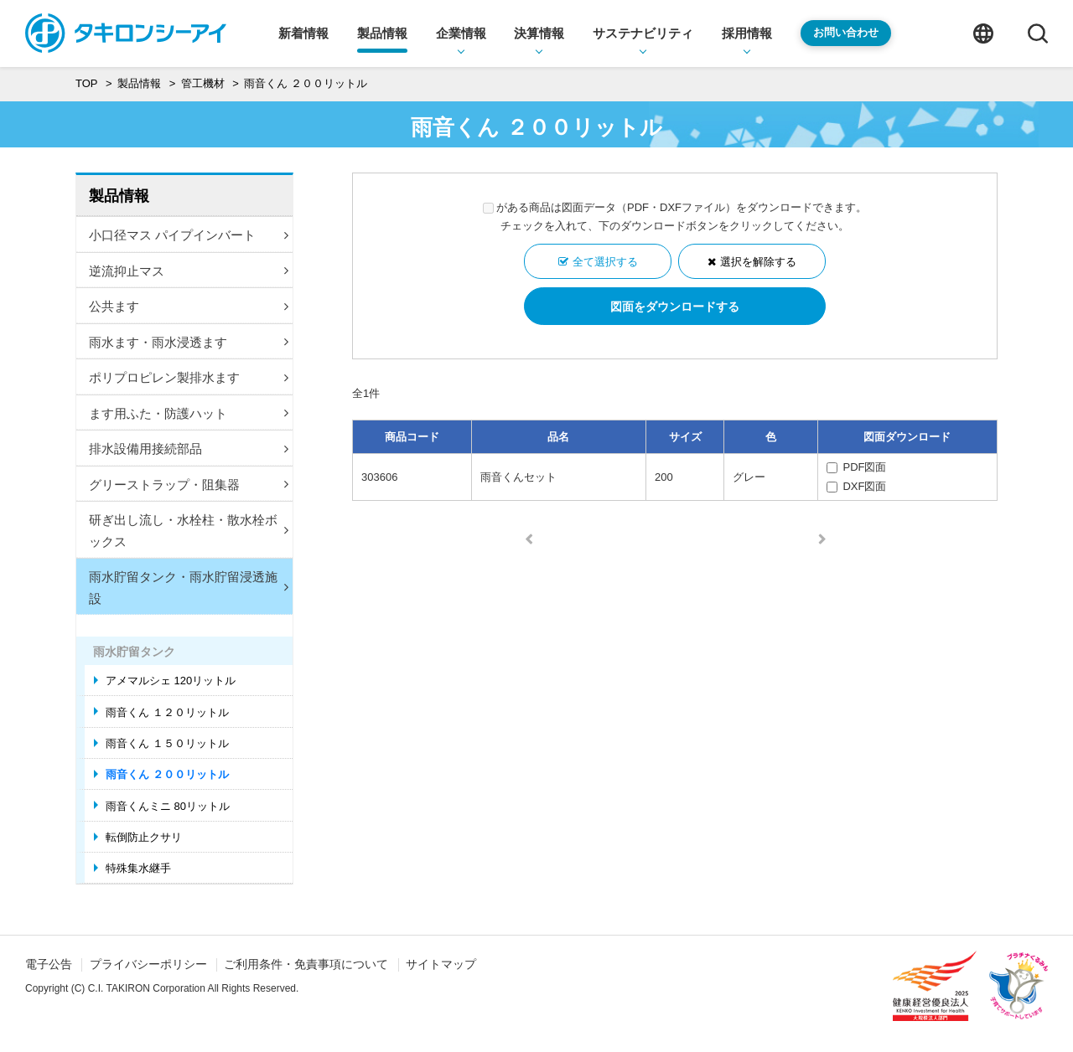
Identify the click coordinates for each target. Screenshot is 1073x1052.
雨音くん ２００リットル (167, 774)
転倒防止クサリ (144, 837)
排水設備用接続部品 (188, 448)
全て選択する (605, 261)
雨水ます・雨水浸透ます (188, 342)
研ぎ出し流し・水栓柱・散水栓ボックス (188, 531)
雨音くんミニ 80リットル (168, 806)
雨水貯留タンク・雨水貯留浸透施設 (188, 588)
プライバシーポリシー (148, 964)
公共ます (188, 306)
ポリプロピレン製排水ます (188, 377)
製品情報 (119, 196)
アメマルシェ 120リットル (171, 680)
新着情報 (303, 33)
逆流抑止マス (188, 271)
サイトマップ (441, 964)
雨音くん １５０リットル (167, 743)
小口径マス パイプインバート (188, 235)
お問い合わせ (846, 32)
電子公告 (48, 964)
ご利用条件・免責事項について (306, 964)
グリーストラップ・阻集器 (188, 484)
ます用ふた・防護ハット (188, 413)
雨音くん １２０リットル (167, 712)
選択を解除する (758, 261)
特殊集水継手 (138, 868)
